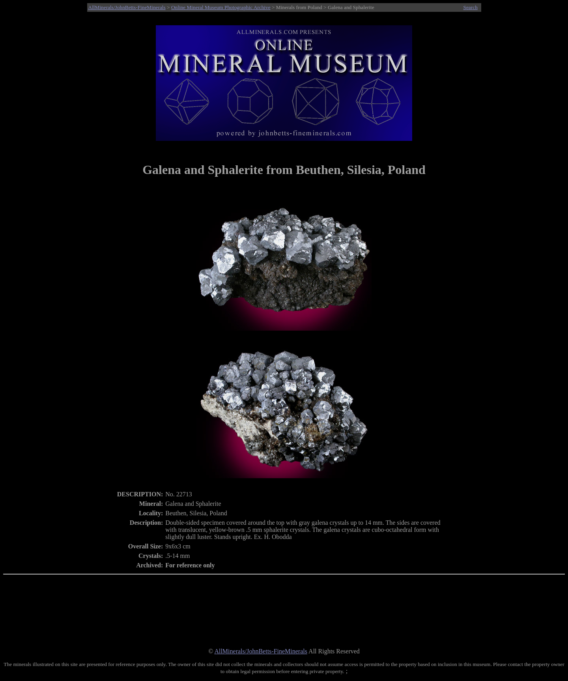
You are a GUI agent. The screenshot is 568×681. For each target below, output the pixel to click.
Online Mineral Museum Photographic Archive (221, 7)
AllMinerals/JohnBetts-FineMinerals (127, 7)
